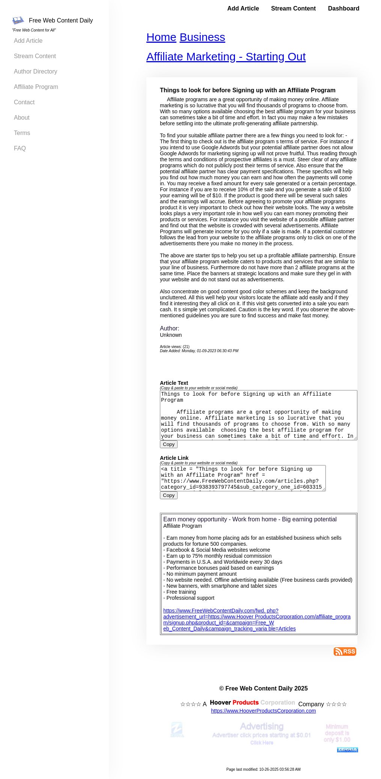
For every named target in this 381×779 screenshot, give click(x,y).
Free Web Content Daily (52, 20)
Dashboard (344, 8)
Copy (165, 447)
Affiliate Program (36, 87)
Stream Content (35, 56)
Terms (22, 133)
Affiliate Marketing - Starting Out (222, 56)
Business (198, 37)
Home (158, 37)
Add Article (28, 41)
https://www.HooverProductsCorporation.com (261, 718)
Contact (24, 102)
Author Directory (35, 71)
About (22, 117)
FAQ (20, 148)
